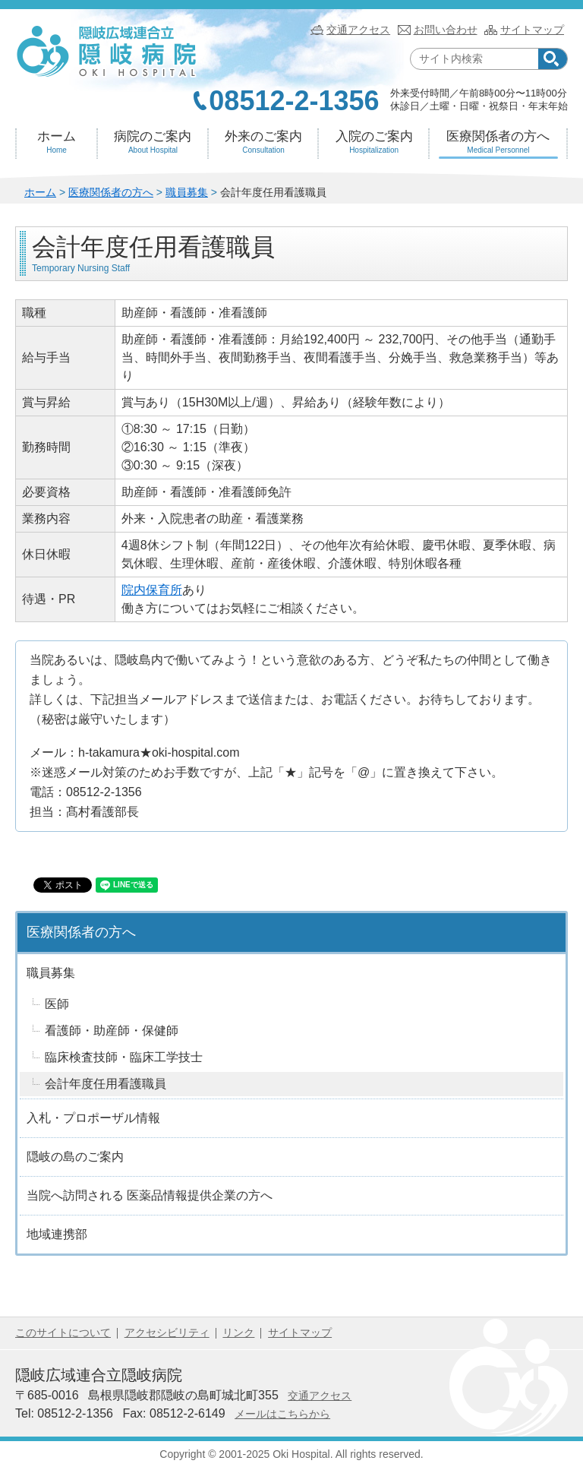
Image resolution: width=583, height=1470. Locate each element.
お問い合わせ (445, 30)
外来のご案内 (264, 142)
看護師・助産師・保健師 (111, 1030)
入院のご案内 (374, 142)
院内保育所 (151, 589)
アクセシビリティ (167, 1332)
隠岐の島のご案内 (75, 1156)
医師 (57, 1003)
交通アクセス (358, 30)
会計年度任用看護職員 (105, 1083)
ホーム (56, 142)
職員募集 (186, 192)
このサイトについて (63, 1332)
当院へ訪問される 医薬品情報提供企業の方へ (150, 1195)
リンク (238, 1332)
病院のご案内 (153, 142)
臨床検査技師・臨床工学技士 (124, 1057)
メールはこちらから (282, 1414)
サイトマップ (532, 30)
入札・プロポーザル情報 (93, 1117)
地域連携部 (57, 1234)
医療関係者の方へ (498, 142)
